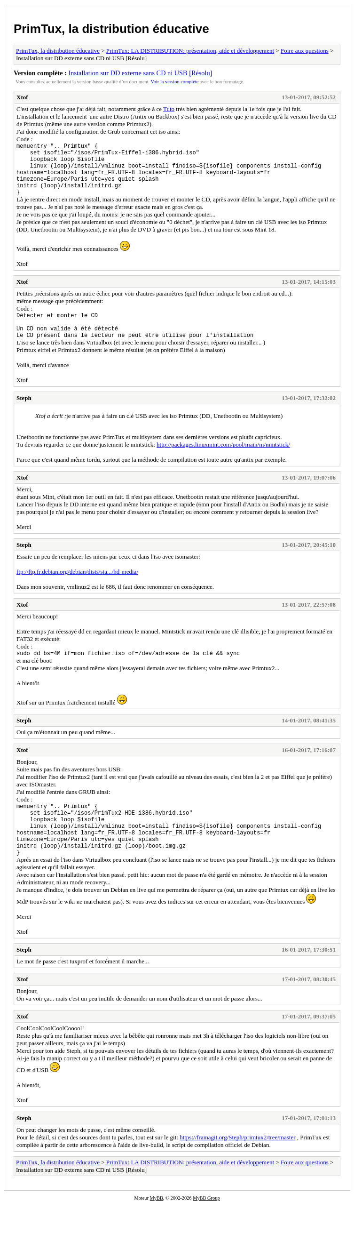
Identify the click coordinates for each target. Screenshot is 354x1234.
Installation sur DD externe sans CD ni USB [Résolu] (140, 73)
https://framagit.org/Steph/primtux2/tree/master (237, 1166)
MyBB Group (206, 1227)
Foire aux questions (305, 50)
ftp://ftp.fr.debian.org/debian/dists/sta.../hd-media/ (77, 588)
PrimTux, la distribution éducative (111, 29)
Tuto (168, 108)
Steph (23, 414)
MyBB (156, 1227)
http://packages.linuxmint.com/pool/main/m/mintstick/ (223, 461)
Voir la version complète (175, 81)
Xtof (22, 97)
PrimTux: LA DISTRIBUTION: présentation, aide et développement (190, 50)
